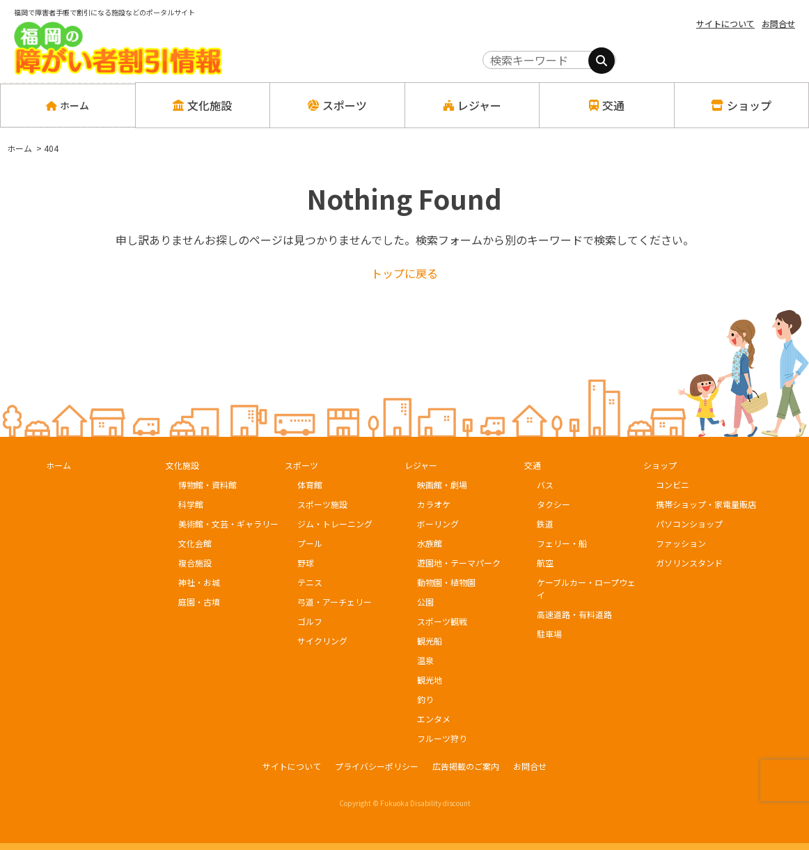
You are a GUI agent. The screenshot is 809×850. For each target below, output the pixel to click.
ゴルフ (309, 621)
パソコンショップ (689, 524)
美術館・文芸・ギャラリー (228, 524)
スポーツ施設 (322, 504)
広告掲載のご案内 (465, 766)
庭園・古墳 (199, 602)
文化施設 (182, 465)
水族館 (429, 543)
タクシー (553, 504)
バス (545, 484)
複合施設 (195, 563)
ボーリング (438, 524)
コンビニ (672, 484)
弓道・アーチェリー (334, 602)
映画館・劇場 (442, 484)
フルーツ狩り (442, 738)
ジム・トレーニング (334, 524)
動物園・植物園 (446, 582)
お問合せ (778, 23)
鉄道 (545, 524)
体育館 (309, 484)
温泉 (425, 660)
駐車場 (549, 634)
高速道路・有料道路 (574, 614)
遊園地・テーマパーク (459, 563)
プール (309, 543)
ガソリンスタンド (689, 563)
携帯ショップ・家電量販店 (706, 504)
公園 (425, 602)
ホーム (68, 105)
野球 (305, 563)
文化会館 (195, 543)
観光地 (429, 680)
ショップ (660, 465)
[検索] (601, 60)
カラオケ (433, 504)
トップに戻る (404, 273)
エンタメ (433, 719)
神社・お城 (199, 582)
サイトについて (725, 23)
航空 (545, 563)
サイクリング (322, 641)
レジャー (420, 465)
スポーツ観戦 (442, 621)
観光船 (429, 641)
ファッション (681, 543)
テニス (309, 582)
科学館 (190, 504)
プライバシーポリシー (376, 766)
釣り (425, 699)
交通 (532, 465)
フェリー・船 (562, 543)
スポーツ (301, 465)
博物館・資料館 (207, 484)
